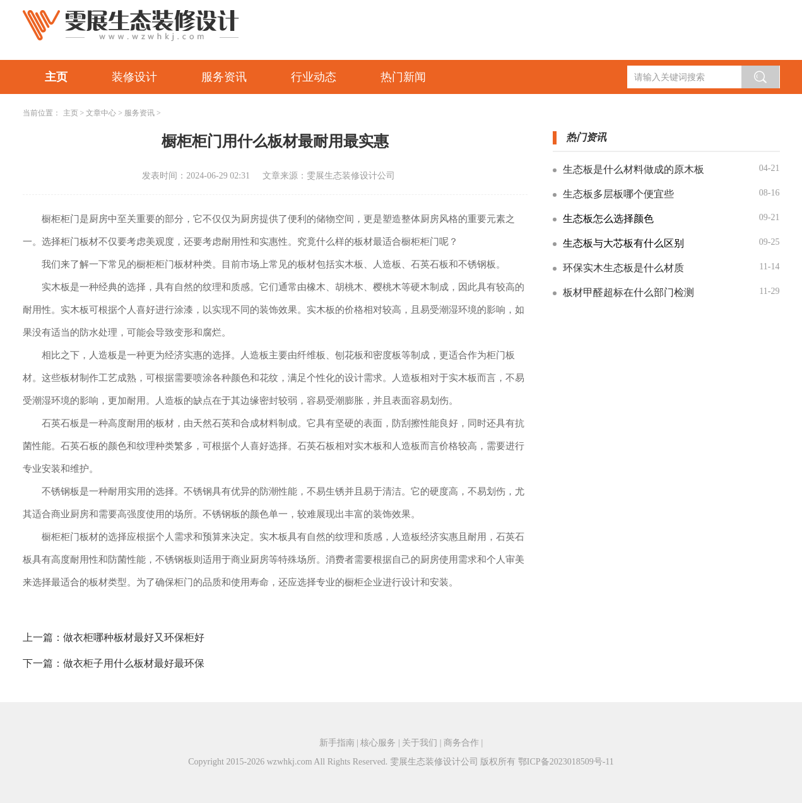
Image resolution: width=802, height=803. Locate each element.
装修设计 (134, 77)
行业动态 (313, 77)
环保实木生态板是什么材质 (623, 267)
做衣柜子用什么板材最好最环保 (133, 663)
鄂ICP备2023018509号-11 (566, 761)
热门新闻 (403, 77)
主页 (56, 77)
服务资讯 (224, 77)
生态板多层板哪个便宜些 (618, 194)
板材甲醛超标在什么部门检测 (628, 292)
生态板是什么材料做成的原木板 (633, 169)
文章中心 (101, 112)
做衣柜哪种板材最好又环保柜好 (133, 637)
